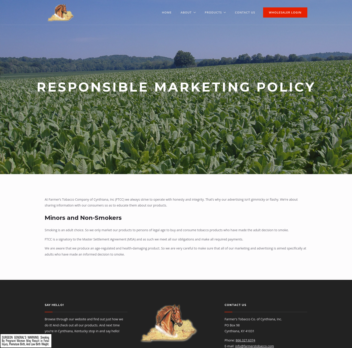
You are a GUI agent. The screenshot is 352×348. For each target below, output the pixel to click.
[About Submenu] (196, 12)
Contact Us (245, 12)
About (186, 12)
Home (167, 12)
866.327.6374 (245, 340)
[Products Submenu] (226, 12)
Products (213, 12)
